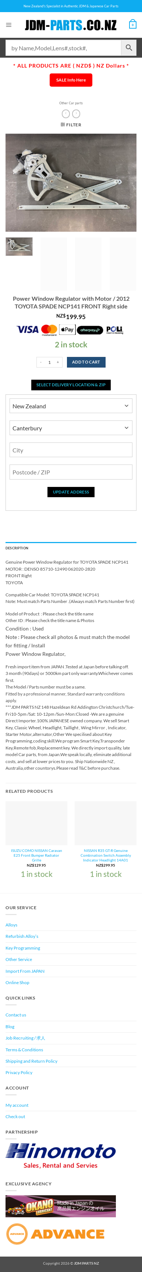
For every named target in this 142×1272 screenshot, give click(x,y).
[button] (9, 24)
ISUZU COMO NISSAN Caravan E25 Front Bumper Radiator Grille (36, 855)
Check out (15, 1116)
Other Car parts (71, 103)
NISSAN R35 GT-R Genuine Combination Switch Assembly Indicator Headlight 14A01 (106, 855)
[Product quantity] (49, 362)
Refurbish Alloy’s (22, 936)
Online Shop (17, 982)
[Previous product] (76, 113)
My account (17, 1105)
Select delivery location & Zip (71, 384)
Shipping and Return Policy (31, 1061)
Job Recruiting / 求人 (25, 1038)
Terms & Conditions (24, 1049)
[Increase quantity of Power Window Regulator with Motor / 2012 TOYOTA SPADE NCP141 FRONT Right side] (58, 362)
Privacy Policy (19, 1072)
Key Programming (23, 948)
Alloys (11, 924)
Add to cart (86, 361)
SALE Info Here (71, 80)
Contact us (16, 1014)
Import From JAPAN (25, 971)
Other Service (19, 959)
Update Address (71, 491)
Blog (10, 1026)
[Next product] (66, 113)
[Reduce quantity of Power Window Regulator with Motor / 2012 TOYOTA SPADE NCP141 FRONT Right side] (40, 362)
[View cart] (132, 25)
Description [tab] (17, 548)
